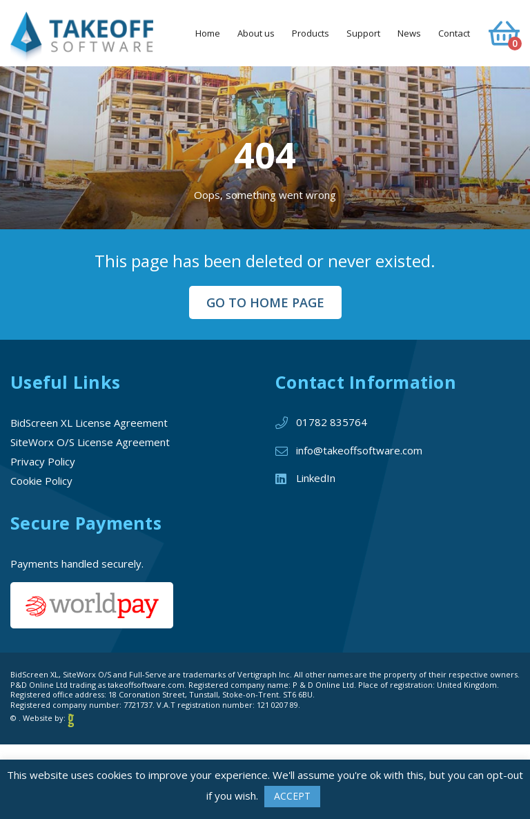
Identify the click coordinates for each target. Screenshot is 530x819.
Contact (454, 33)
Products (310, 33)
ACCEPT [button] (292, 795)
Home (207, 33)
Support (363, 33)
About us (256, 33)
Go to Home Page (265, 302)
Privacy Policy (42, 461)
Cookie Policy (41, 481)
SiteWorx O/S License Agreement (90, 442)
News (409, 33)
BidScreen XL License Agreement (89, 423)
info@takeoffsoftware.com (359, 450)
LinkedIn (315, 478)
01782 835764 (331, 422)
